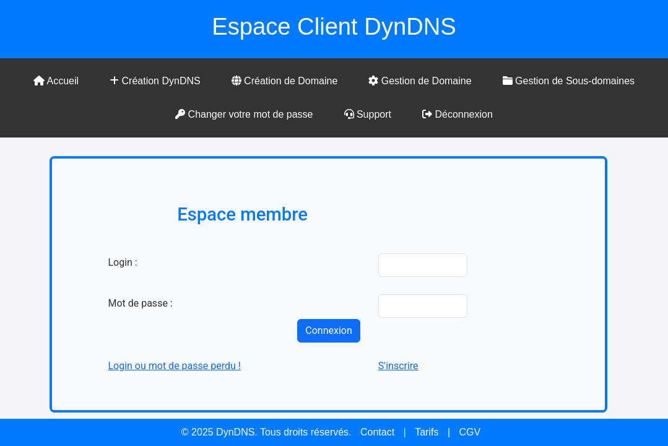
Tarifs (426, 432)
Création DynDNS (155, 81)
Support (367, 114)
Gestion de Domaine (419, 81)
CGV (469, 432)
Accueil (56, 81)
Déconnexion (457, 114)
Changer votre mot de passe (244, 114)
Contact (377, 432)
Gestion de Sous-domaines (569, 81)
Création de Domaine (285, 81)
